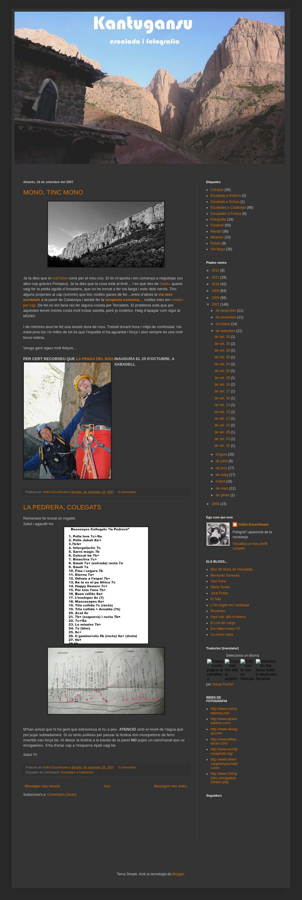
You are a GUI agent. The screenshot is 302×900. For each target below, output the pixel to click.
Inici (107, 786)
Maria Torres (220, 587)
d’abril (221, 481)
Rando (216, 243)
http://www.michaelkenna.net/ (224, 711)
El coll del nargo (223, 623)
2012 (216, 270)
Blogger (178, 874)
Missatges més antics (170, 786)
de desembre (226, 311)
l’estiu (165, 283)
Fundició (217, 225)
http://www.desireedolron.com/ (224, 721)
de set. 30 (223, 337)
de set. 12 (223, 419)
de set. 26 (223, 350)
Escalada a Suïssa (225, 202)
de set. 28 (223, 344)
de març (222, 488)
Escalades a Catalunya (77, 772)
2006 (216, 504)
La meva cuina (222, 635)
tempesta (114, 299)
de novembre (226, 317)
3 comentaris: (128, 767)
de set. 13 (223, 412)
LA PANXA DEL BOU (95, 359)
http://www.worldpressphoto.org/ (224, 751)
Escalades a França (226, 214)
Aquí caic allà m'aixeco (228, 617)
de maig (222, 475)
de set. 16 (223, 398)
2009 (216, 291)
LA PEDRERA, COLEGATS (62, 507)
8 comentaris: (128, 492)
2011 (216, 277)
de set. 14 (223, 405)
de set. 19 (223, 378)
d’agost (222, 454)
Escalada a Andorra (226, 196)
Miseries (217, 237)
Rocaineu (218, 611)
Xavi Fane (218, 581)
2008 (216, 298)
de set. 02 (223, 446)
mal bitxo (60, 278)
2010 (216, 284)
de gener (223, 495)
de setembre (226, 331)
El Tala (216, 599)
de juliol (222, 461)
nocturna (131, 299)
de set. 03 (223, 439)
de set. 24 (223, 364)
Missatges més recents (42, 786)
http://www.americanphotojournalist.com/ (224, 763)
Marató (216, 231)
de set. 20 (223, 371)
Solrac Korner (222, 684)
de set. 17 (223, 391)
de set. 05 (223, 432)
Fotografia (218, 219)
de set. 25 (223, 357)
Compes (217, 190)
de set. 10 (223, 425)
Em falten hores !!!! (225, 629)
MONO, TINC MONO (53, 192)
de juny (222, 468)
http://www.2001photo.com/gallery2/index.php (224, 778)
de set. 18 (223, 384)
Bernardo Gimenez (225, 575)
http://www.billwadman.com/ (223, 741)
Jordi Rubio (219, 593)
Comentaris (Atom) (61, 795)
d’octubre (223, 324)
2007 (216, 304)
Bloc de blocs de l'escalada (231, 569)
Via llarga (218, 249)
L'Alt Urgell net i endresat (230, 605)
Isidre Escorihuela (253, 524)
